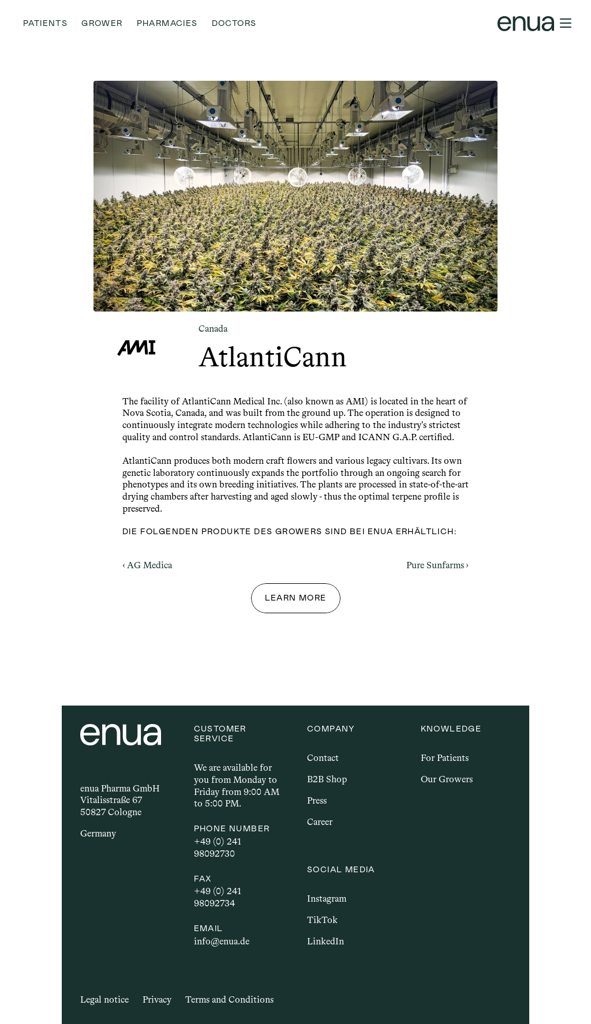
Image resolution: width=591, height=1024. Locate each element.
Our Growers (447, 779)
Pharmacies (167, 23)
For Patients (445, 757)
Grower (101, 23)
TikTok (322, 919)
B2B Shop (327, 779)
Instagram (326, 898)
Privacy (157, 999)
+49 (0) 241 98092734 (219, 897)
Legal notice (104, 999)
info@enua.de (221, 941)
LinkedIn (325, 941)
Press (317, 800)
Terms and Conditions (229, 999)
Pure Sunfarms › (437, 565)
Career (319, 821)
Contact (323, 757)
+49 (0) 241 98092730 (219, 847)
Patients (45, 23)
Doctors (234, 23)
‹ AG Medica (147, 565)
